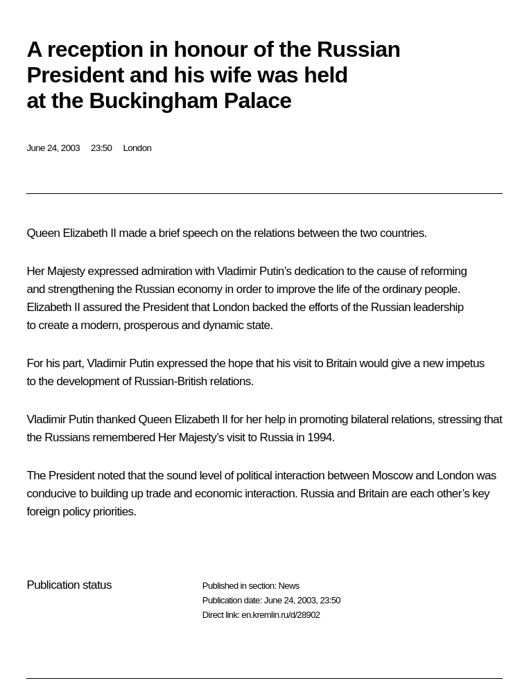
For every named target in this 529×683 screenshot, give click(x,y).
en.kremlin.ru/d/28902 (280, 615)
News (288, 585)
